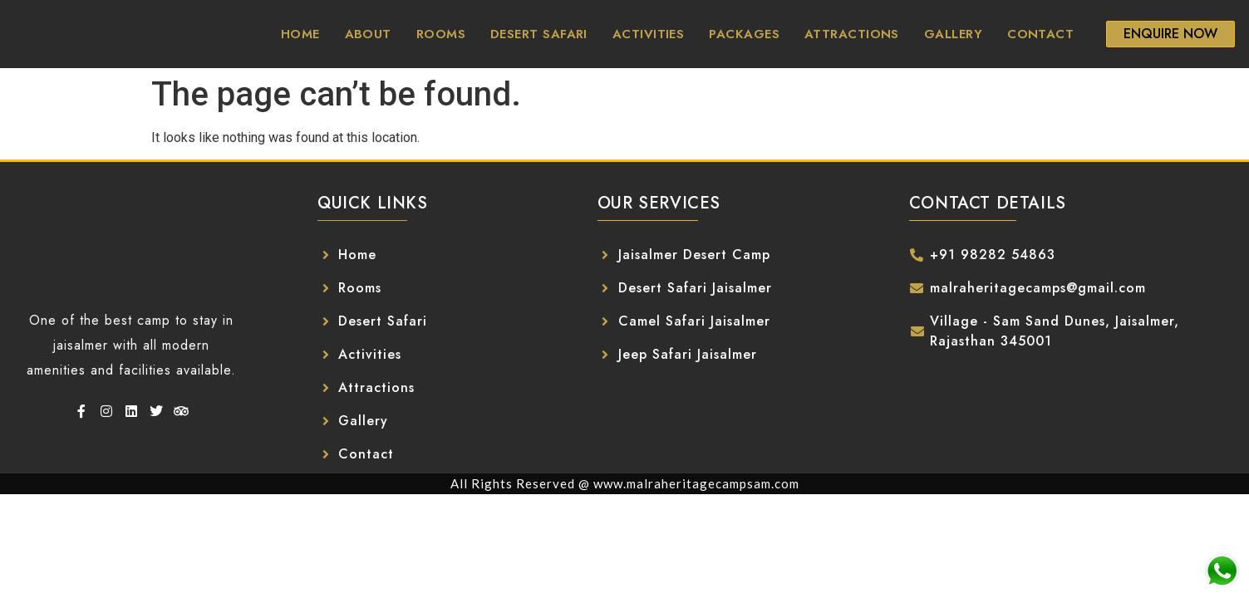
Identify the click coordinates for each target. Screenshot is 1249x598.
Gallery (953, 34)
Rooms (440, 34)
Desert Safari (539, 34)
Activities (648, 34)
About (368, 34)
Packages (744, 34)
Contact (1040, 34)
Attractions (851, 34)
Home (300, 34)
